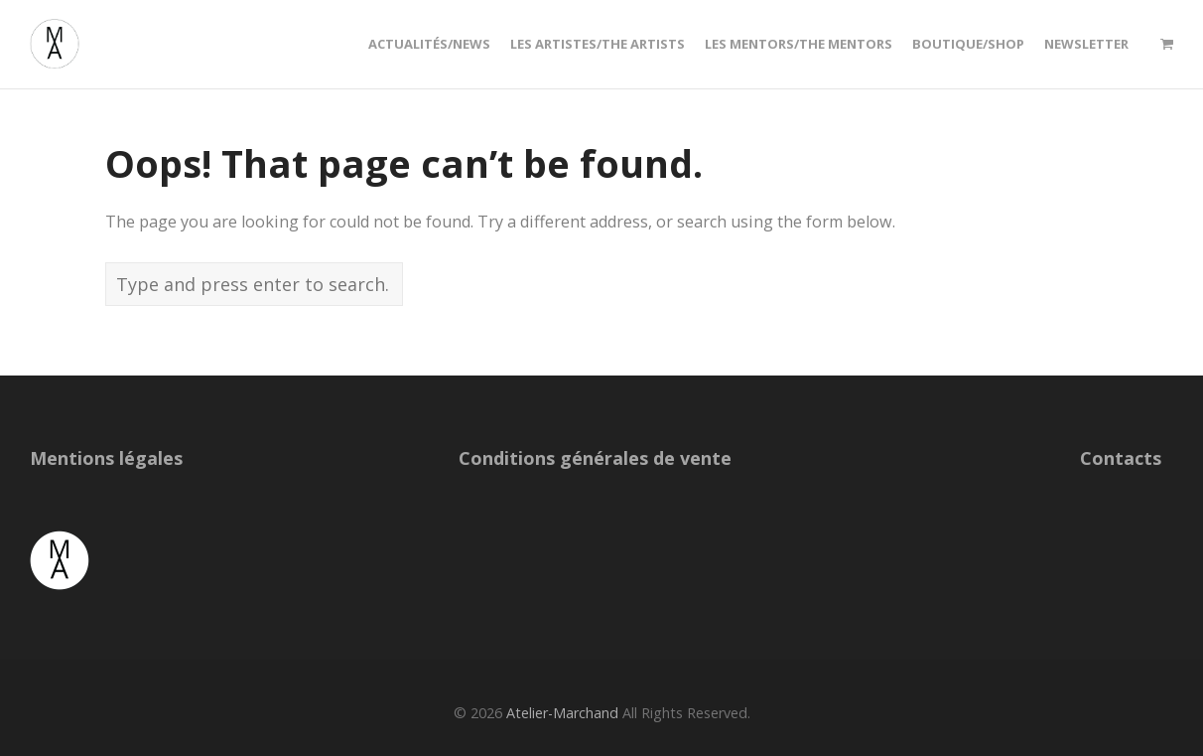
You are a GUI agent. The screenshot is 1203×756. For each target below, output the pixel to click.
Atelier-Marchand (562, 712)
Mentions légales (106, 458)
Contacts (1120, 458)
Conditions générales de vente (595, 458)
